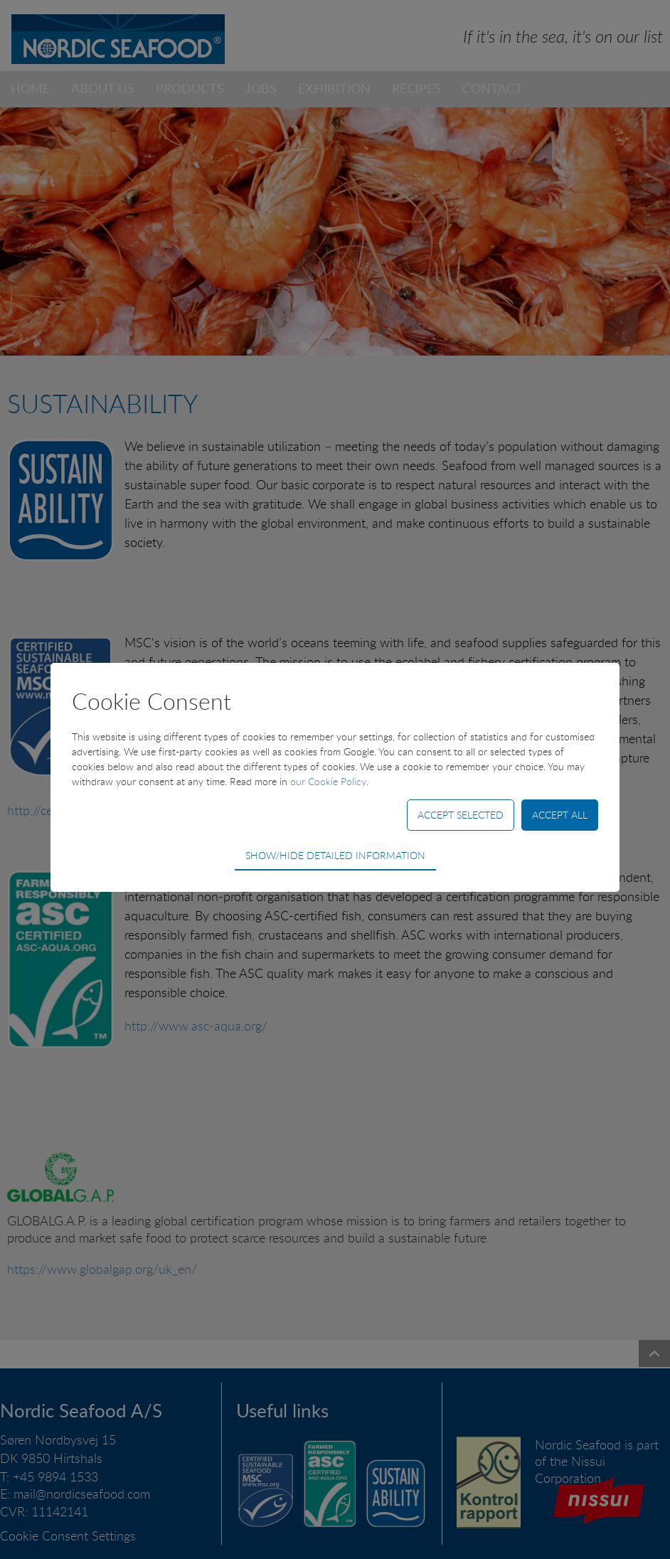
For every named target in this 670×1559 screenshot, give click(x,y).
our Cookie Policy (328, 781)
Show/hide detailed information (335, 855)
